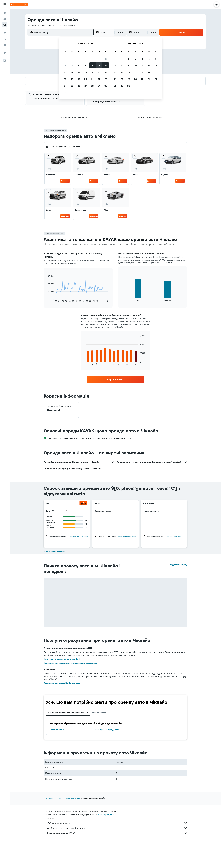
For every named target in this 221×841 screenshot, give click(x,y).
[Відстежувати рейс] (4, 39)
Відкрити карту (178, 564)
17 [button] (65, 79)
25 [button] (72, 85)
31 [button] (65, 92)
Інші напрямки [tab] (99, 712)
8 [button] (99, 65)
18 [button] (72, 79)
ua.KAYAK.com (49, 798)
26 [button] (79, 85)
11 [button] (72, 72)
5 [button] (78, 65)
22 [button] (99, 79)
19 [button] (79, 79)
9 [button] (106, 65)
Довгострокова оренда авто (106, 729)
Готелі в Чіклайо (57, 729)
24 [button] (65, 85)
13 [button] (86, 72)
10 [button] (65, 72)
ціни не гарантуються (106, 815)
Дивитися (65, 181)
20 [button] (85, 79)
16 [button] (106, 72)
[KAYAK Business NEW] (4, 45)
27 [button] (85, 85)
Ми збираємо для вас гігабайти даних (116, 828)
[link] (115, 379)
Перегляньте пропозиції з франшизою (62, 683)
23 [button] (106, 79)
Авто (59, 798)
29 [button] (99, 85)
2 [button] (106, 58)
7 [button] (92, 65)
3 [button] (65, 65)
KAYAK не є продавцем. (116, 823)
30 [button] (105, 85)
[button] (5, 4)
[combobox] (41, 25)
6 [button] (85, 65)
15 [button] (99, 72)
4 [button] (72, 65)
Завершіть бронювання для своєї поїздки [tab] (68, 712)
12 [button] (79, 72)
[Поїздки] (4, 53)
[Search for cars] (4, 25)
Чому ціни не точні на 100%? (116, 833)
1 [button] (99, 58)
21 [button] (92, 79)
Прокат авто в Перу (72, 798)
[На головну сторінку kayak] (19, 4)
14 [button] (92, 72)
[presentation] (186, 488)
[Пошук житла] (4, 19)
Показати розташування (78, 536)
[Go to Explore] (4, 33)
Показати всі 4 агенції (54, 551)
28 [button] (92, 85)
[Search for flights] (4, 13)
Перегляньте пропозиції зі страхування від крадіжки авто (72, 663)
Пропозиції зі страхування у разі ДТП (62, 659)
